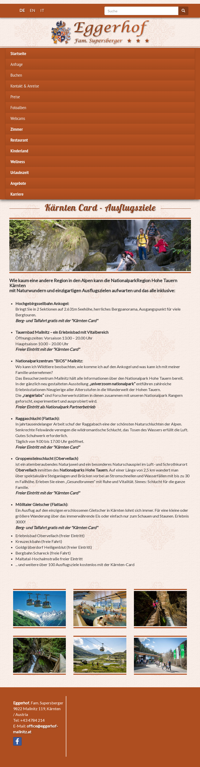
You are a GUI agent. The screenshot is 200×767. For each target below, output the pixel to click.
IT (42, 10)
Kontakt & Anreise (25, 86)
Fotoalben (18, 107)
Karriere (17, 194)
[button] (100, 245)
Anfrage (17, 64)
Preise (15, 97)
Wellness (18, 161)
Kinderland (19, 151)
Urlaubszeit (20, 172)
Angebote (18, 183)
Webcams (18, 118)
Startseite (18, 53)
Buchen (16, 75)
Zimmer (17, 129)
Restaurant (19, 140)
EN (32, 10)
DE (22, 10)
